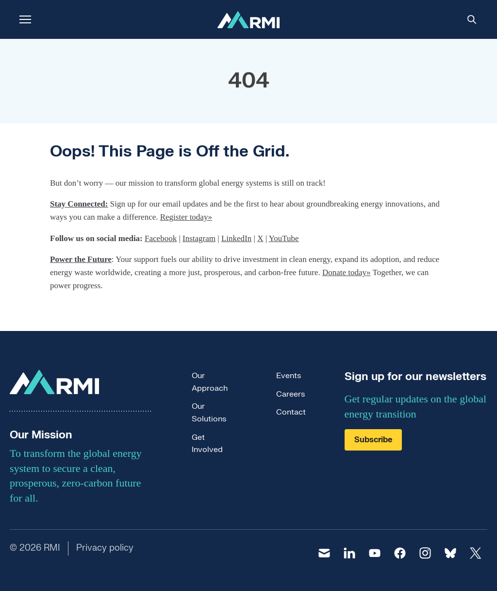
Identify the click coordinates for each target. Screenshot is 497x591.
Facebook (161, 238)
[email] (324, 553)
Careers (290, 394)
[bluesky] (450, 553)
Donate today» (346, 272)
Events (288, 376)
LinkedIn (236, 238)
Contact (291, 412)
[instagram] (425, 553)
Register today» (186, 217)
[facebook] (400, 553)
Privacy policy (104, 548)
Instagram (198, 238)
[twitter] (475, 553)
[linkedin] (349, 553)
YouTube (284, 238)
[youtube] (374, 553)
